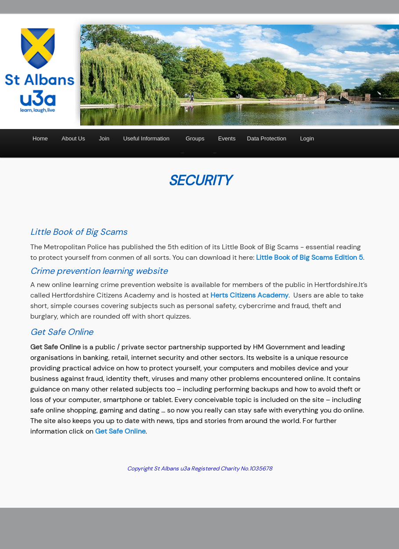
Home (40, 138)
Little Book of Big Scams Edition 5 (309, 257)
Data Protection (266, 138)
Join (104, 138)
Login (307, 138)
